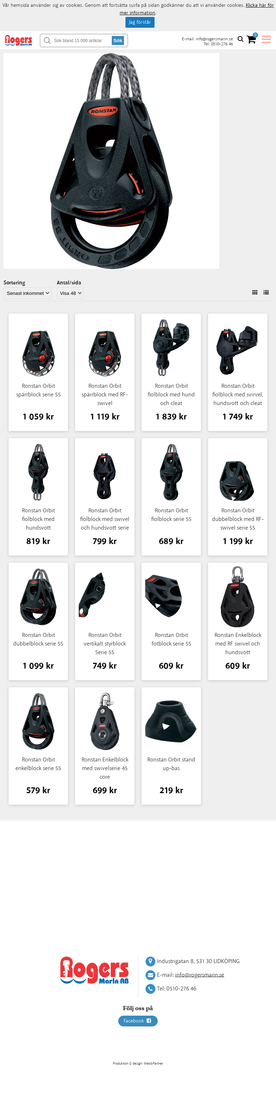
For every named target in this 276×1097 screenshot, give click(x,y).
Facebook (138, 1021)
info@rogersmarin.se (214, 39)
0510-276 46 (222, 44)
